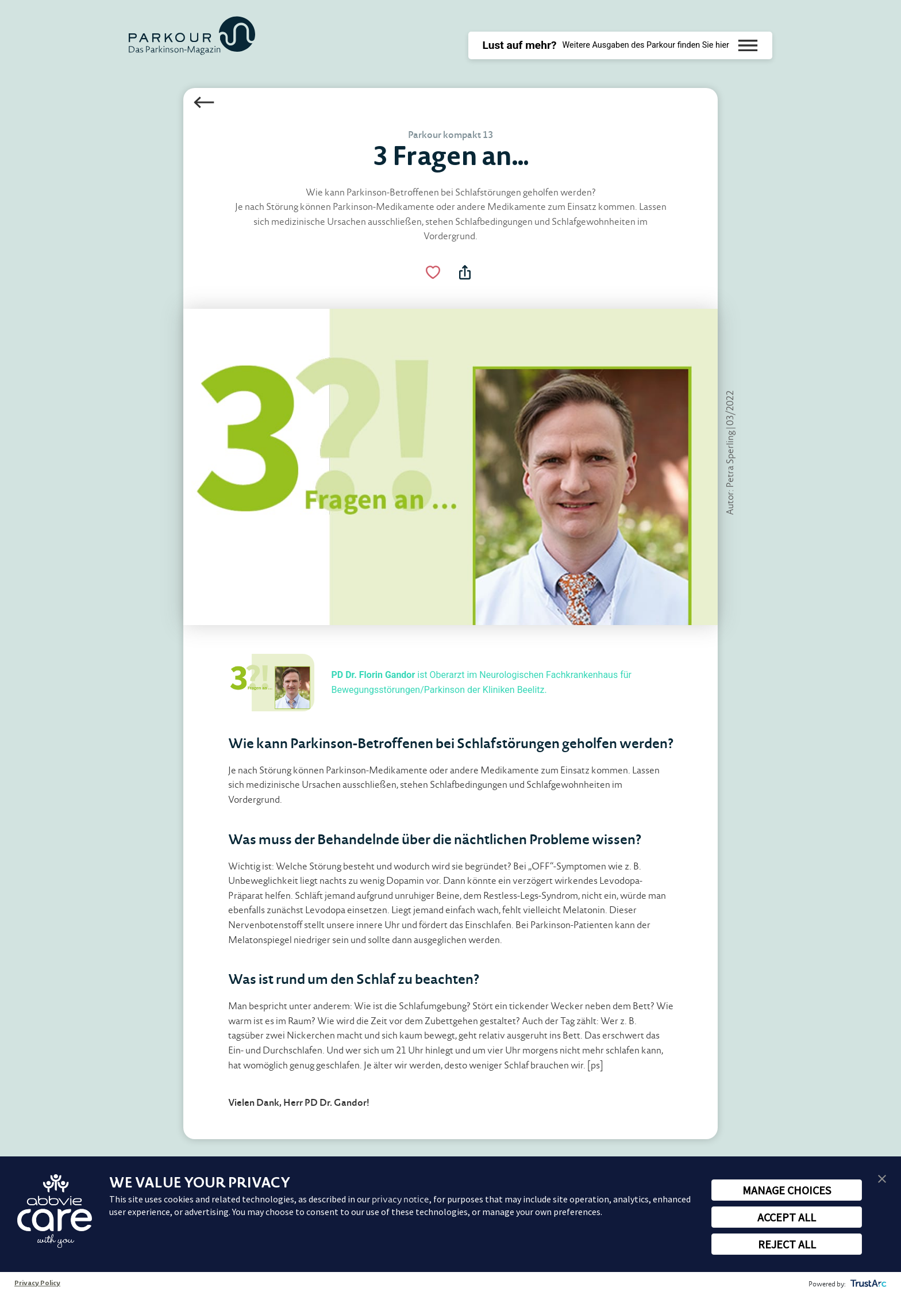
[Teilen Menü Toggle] (464, 272)
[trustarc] (867, 1283)
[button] (882, 1178)
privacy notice (400, 1199)
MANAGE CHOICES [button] (786, 1190)
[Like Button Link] (433, 272)
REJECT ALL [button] (787, 1244)
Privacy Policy (37, 1283)
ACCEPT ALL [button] (786, 1217)
